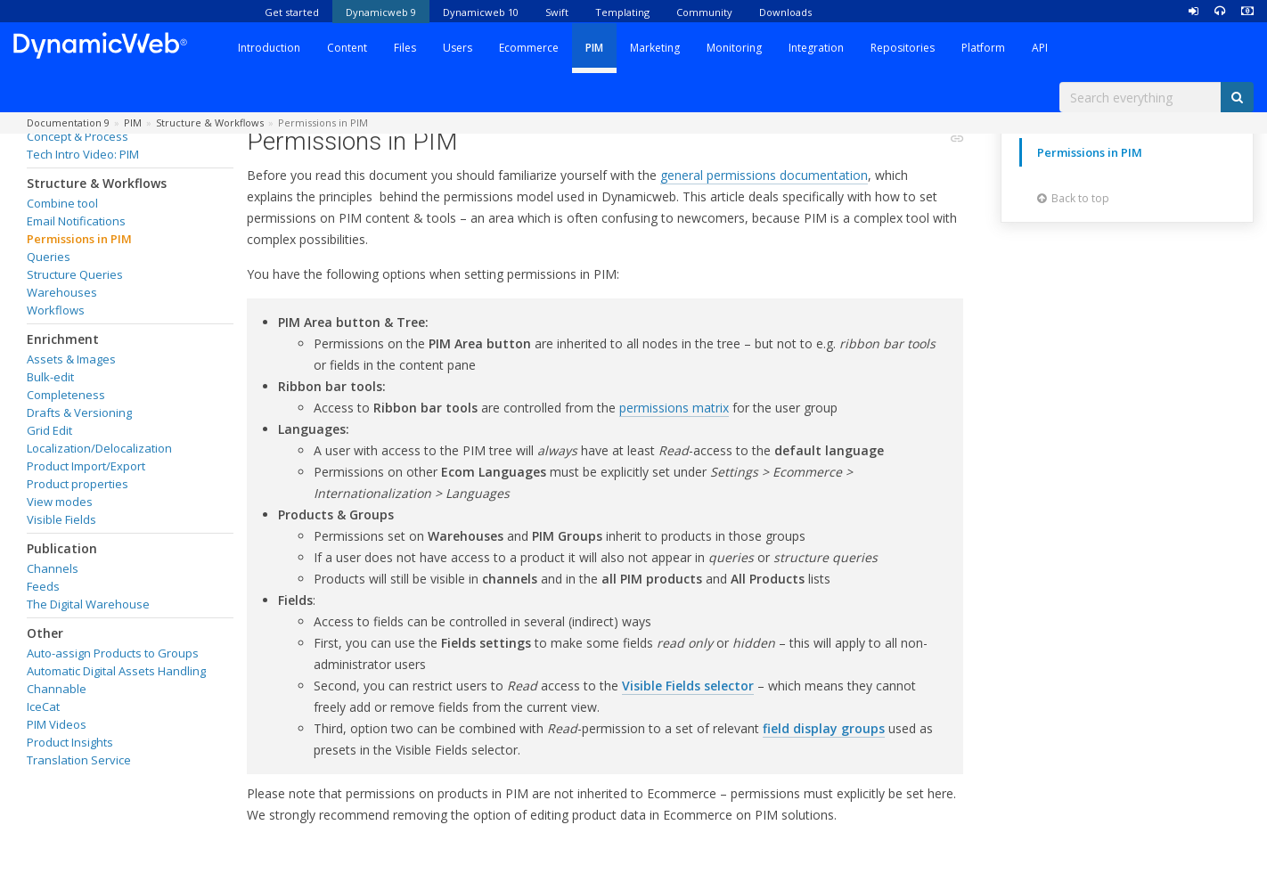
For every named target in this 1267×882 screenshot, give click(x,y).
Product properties (77, 484)
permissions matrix (674, 407)
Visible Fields (61, 519)
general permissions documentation (764, 175)
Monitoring (734, 47)
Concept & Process (77, 136)
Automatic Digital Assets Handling (116, 671)
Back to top (1073, 198)
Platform (983, 47)
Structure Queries (75, 274)
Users (457, 47)
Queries (48, 257)
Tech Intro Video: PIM (83, 154)
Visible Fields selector (688, 685)
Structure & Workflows (97, 183)
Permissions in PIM (79, 239)
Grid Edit (49, 430)
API (1040, 47)
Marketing (655, 47)
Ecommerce (529, 47)
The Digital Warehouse (88, 604)
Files (405, 47)
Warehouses (62, 292)
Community (704, 12)
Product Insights (70, 742)
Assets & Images (71, 359)
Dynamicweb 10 (481, 12)
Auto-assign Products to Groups (113, 653)
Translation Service (79, 760)
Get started (292, 12)
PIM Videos (56, 724)
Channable (56, 689)
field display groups (824, 728)
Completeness (66, 395)
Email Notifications (76, 221)
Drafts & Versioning (79, 412)
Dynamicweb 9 (381, 12)
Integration (816, 47)
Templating (622, 12)
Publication (62, 548)
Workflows (56, 310)
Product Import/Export (86, 466)
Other (45, 633)
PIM (594, 47)
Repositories (903, 47)
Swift (556, 12)
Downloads (785, 12)
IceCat (43, 706)
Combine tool (62, 203)
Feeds (43, 586)
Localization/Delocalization (99, 448)
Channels (52, 568)
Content (347, 47)
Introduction (269, 47)
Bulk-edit (50, 377)
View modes (60, 502)
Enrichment (63, 339)
